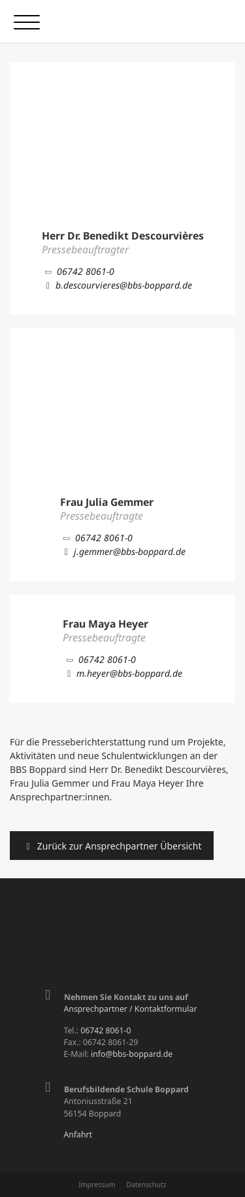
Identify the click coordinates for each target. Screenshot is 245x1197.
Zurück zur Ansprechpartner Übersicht (112, 846)
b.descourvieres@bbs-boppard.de (117, 285)
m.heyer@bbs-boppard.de (122, 673)
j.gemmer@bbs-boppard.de (123, 551)
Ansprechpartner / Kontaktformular (130, 1008)
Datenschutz (146, 1184)
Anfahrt (78, 1134)
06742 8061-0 (78, 271)
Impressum (96, 1184)
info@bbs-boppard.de (131, 1054)
